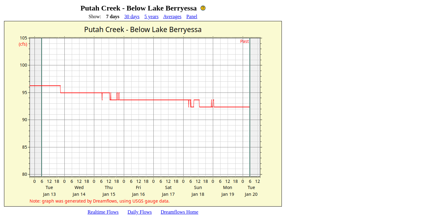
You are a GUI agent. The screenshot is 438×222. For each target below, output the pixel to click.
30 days (132, 16)
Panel (191, 16)
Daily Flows (140, 212)
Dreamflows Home (179, 212)
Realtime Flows (103, 212)
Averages (172, 16)
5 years (151, 16)
